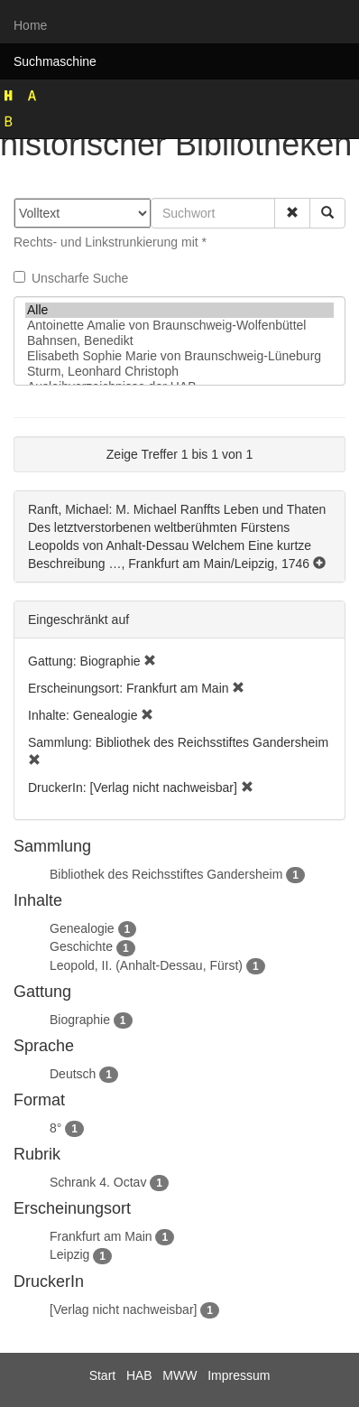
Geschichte (81, 946)
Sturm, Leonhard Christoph (179, 371)
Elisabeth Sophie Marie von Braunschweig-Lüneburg (179, 356)
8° (55, 1128)
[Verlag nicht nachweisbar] (123, 1309)
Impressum (238, 1375)
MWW (179, 1375)
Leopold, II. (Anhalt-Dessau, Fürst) (146, 965)
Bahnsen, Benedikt (179, 341)
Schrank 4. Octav (98, 1182)
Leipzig (69, 1254)
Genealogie (82, 928)
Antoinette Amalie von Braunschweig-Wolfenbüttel (179, 325)
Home (30, 25)
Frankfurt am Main (101, 1236)
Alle (179, 310)
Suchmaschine (55, 61)
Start (102, 1375)
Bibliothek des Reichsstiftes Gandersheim (166, 874)
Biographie (80, 1019)
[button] (292, 213)
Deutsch (73, 1074)
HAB (139, 1375)
